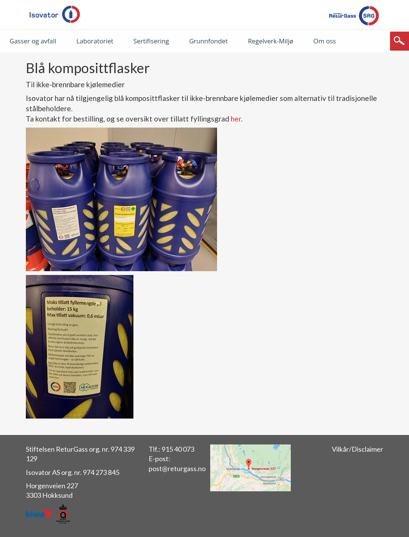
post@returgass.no (177, 468)
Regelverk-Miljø (270, 41)
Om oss (325, 41)
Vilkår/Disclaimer (357, 449)
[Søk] (399, 41)
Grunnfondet (208, 41)
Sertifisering (151, 41)
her (236, 118)
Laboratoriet (94, 41)
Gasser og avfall (33, 41)
